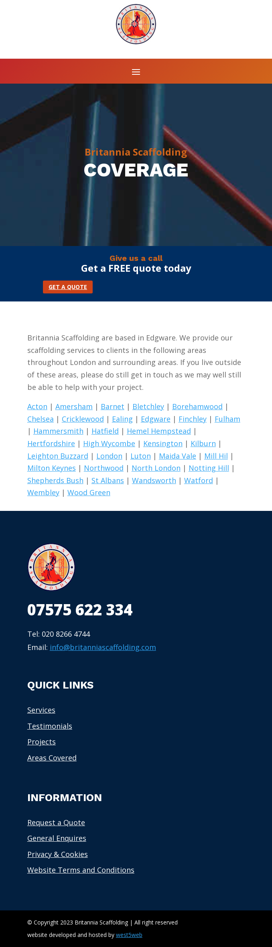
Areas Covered (52, 758)
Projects (41, 741)
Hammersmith (58, 431)
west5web (129, 935)
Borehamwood (197, 406)
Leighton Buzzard (57, 456)
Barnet (112, 406)
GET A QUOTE (68, 287)
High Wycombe (109, 443)
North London (156, 468)
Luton (140, 456)
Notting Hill (209, 468)
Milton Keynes (51, 468)
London (109, 456)
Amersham (74, 406)
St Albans (107, 480)
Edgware (156, 419)
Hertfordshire (51, 443)
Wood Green (88, 492)
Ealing (122, 419)
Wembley (43, 492)
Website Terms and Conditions (80, 870)
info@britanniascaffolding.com (103, 647)
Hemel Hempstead (159, 431)
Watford (198, 480)
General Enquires (56, 838)
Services (41, 710)
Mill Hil (216, 456)
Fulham (227, 419)
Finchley (193, 419)
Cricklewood (83, 419)
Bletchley (148, 406)
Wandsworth (154, 480)
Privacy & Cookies (57, 854)
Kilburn (203, 443)
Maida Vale (177, 456)
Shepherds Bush (55, 480)
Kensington (163, 443)
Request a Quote (56, 822)
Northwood (104, 468)
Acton (37, 406)
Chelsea (40, 419)
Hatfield (105, 431)
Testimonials (49, 726)
